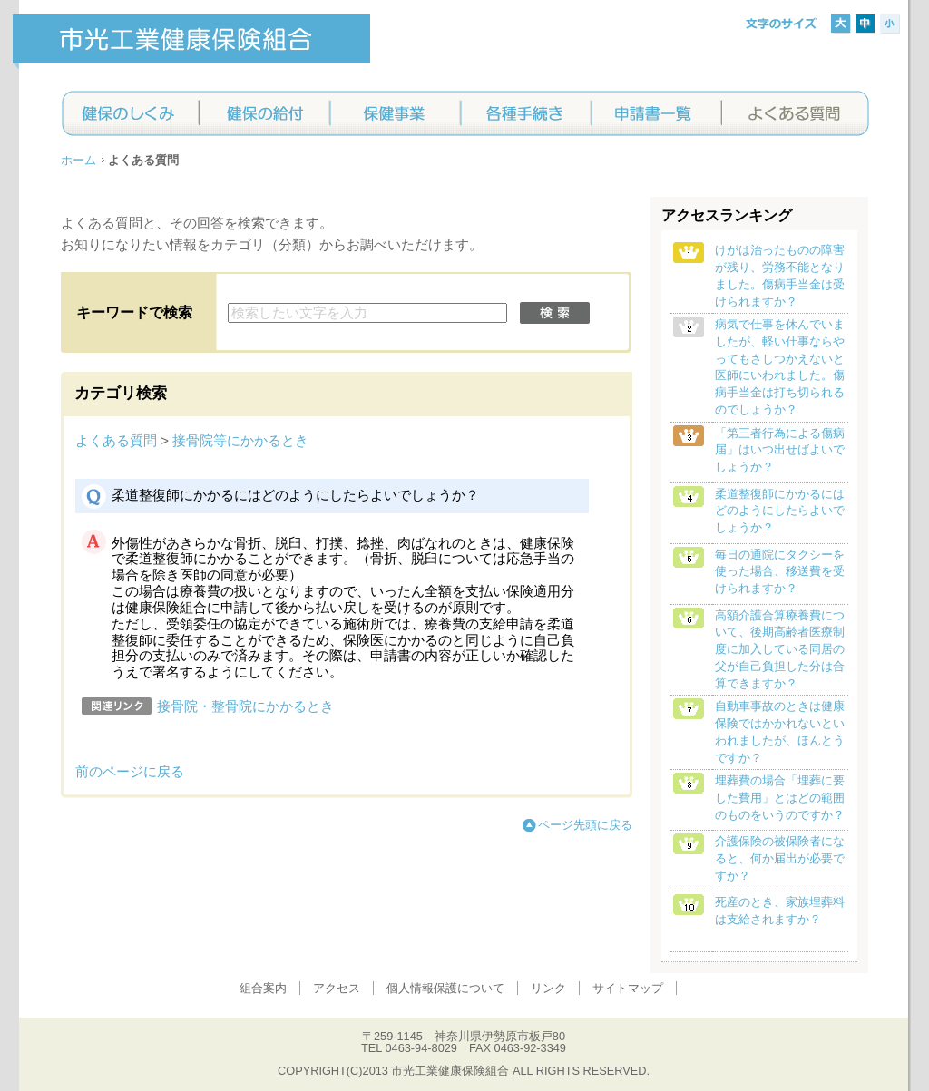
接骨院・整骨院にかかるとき (245, 706)
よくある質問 (116, 440)
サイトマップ (627, 988)
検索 (555, 313)
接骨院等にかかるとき (240, 440)
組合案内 (263, 988)
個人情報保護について (445, 988)
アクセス (336, 988)
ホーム (78, 160)
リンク (548, 988)
